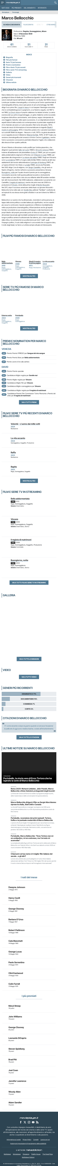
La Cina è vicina (14, 112)
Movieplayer (5, 12)
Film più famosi (11, 60)
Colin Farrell (14, 984)
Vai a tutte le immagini (29, 659)
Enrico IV (34, 152)
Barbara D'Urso (15, 919)
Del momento (29, 8)
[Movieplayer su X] (25, 1122)
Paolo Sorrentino (16, 962)
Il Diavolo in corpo (40, 155)
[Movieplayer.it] (13, 2)
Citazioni (9, 80)
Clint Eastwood (15, 973)
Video (8, 75)
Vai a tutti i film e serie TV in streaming (29, 583)
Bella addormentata (7, 262)
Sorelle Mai (28, 190)
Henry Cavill (14, 898)
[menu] (2, 2)
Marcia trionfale (32, 135)
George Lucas (15, 951)
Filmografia (28, 25)
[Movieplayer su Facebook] (21, 1122)
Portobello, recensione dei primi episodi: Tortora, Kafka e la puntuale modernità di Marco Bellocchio (32, 819)
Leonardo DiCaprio (17, 1038)
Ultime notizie (11, 82)
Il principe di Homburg (38, 162)
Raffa (13, 452)
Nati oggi (5, 8)
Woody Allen (14, 1092)
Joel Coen (13, 1070)
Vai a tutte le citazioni (29, 737)
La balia (27, 165)
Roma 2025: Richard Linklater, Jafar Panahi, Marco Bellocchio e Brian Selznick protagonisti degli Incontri (33, 790)
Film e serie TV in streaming (16, 70)
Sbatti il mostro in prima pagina (35, 262)
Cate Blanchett (15, 941)
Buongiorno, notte (8, 172)
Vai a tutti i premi (29, 402)
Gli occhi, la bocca (42, 150)
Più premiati (16, 8)
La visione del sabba (29, 157)
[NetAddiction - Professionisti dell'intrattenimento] (34, 1150)
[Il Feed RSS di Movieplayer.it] (37, 1122)
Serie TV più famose (13, 62)
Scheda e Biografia (11, 25)
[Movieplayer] (29, 1118)
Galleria (9, 72)
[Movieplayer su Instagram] (29, 1122)
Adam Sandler (15, 1102)
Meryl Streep (14, 1006)
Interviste (42, 8)
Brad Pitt (12, 1059)
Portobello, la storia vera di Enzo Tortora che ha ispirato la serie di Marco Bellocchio (27, 779)
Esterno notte (7, 315)
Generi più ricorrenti (13, 77)
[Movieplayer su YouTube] (33, 1122)
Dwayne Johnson (16, 887)
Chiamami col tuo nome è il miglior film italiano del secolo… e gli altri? (31, 855)
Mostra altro (29, 276)
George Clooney (16, 908)
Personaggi (15, 12)
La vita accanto (48, 261)
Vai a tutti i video (29, 677)
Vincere (14, 185)
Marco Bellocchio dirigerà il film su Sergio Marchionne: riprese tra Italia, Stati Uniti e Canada (33, 803)
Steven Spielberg (16, 1049)
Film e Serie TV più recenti (15, 67)
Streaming (51, 25)
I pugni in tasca (23, 107)
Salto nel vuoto (23, 150)
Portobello (19, 315)
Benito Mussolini (43, 185)
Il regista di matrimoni (17, 182)
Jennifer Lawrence (17, 1081)
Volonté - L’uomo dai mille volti (25, 424)
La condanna (10, 160)
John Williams (15, 1016)
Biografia (9, 57)
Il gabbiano (46, 137)
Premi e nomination (13, 65)
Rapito (14, 467)
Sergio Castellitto (34, 167)
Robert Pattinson (16, 930)
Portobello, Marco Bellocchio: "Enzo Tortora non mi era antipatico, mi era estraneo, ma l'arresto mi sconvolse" (32, 838)
